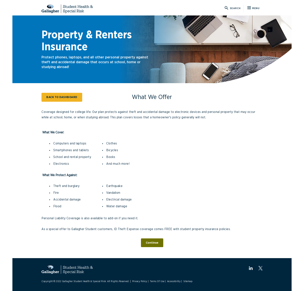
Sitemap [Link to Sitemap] (188, 281)
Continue (152, 242)
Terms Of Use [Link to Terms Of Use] (157, 281)
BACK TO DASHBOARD (61, 97)
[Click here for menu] (255, 8)
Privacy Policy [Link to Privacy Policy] (139, 281)
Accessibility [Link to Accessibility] (174, 281)
